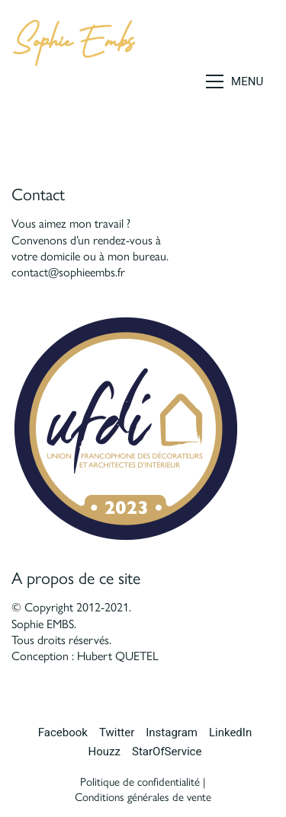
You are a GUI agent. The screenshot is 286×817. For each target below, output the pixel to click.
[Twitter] (116, 733)
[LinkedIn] (230, 733)
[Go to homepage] (74, 81)
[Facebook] (63, 733)
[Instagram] (172, 733)
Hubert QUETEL (118, 656)
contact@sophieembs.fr (68, 272)
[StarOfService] (166, 752)
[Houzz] (104, 752)
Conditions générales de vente (143, 797)
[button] (240, 81)
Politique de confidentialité (140, 782)
